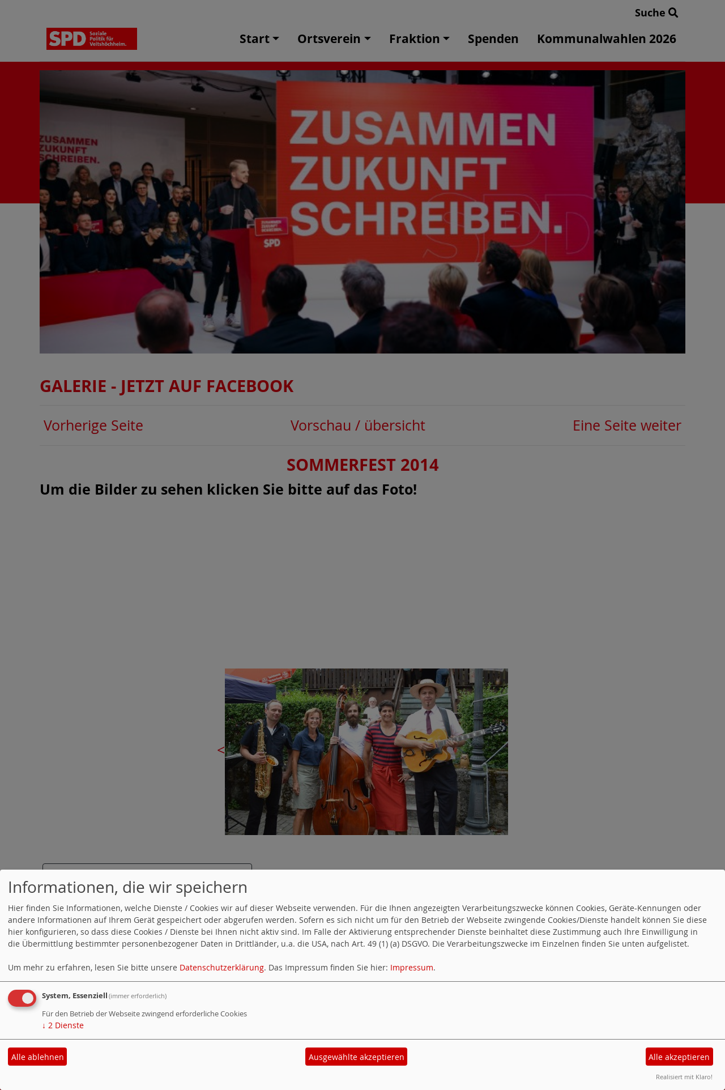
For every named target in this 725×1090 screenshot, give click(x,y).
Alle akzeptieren (679, 1056)
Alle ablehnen (37, 1056)
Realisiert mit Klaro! (684, 1076)
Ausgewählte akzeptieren (356, 1056)
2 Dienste (63, 1025)
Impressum (411, 967)
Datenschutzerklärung (222, 967)
